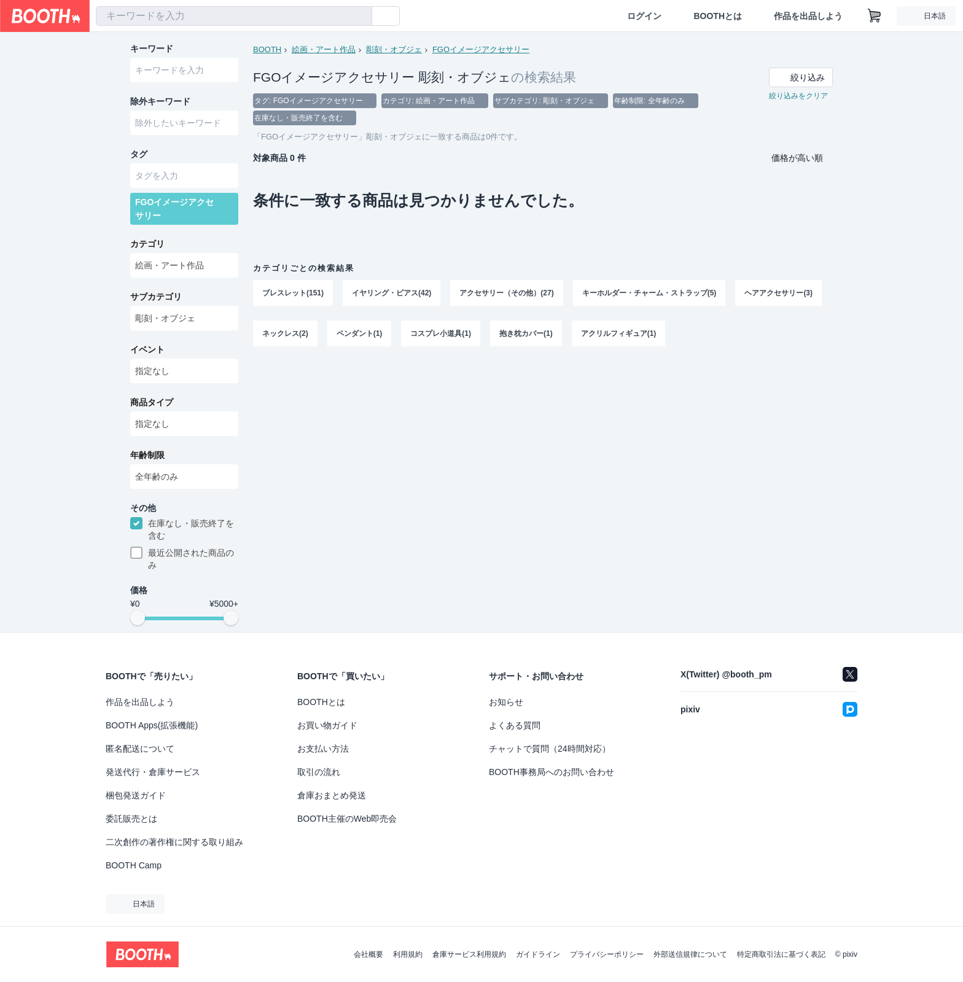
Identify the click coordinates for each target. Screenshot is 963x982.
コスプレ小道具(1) (440, 333)
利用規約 (408, 954)
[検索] (360, 16)
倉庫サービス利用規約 (469, 954)
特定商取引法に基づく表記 (781, 954)
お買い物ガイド (327, 725)
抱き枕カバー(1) (526, 333)
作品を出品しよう (808, 16)
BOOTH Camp (134, 865)
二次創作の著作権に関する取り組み (174, 842)
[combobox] (234, 16)
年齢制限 (147, 455)
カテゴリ (147, 244)
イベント (147, 349)
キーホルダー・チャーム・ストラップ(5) (649, 293)
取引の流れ (318, 772)
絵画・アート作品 (324, 49)
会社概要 (368, 954)
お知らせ (506, 702)
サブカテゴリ (156, 296)
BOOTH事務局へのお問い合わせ (551, 772)
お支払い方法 (323, 749)
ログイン (644, 16)
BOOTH (267, 49)
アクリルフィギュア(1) (619, 333)
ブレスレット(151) (293, 293)
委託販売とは (131, 819)
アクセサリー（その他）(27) (506, 293)
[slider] (137, 617)
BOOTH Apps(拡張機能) (152, 725)
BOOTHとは (717, 16)
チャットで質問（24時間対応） (549, 749)
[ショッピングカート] (875, 16)
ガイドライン (538, 954)
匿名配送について (140, 749)
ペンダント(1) (360, 333)
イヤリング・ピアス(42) (391, 293)
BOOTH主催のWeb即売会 (347, 819)
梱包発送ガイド (136, 795)
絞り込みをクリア (798, 96)
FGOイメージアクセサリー (480, 49)
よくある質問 (514, 725)
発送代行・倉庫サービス (153, 772)
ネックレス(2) (285, 333)
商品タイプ (151, 402)
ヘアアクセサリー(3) (778, 293)
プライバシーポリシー (607, 954)
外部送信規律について (690, 954)
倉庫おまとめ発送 (331, 795)
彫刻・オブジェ (394, 49)
